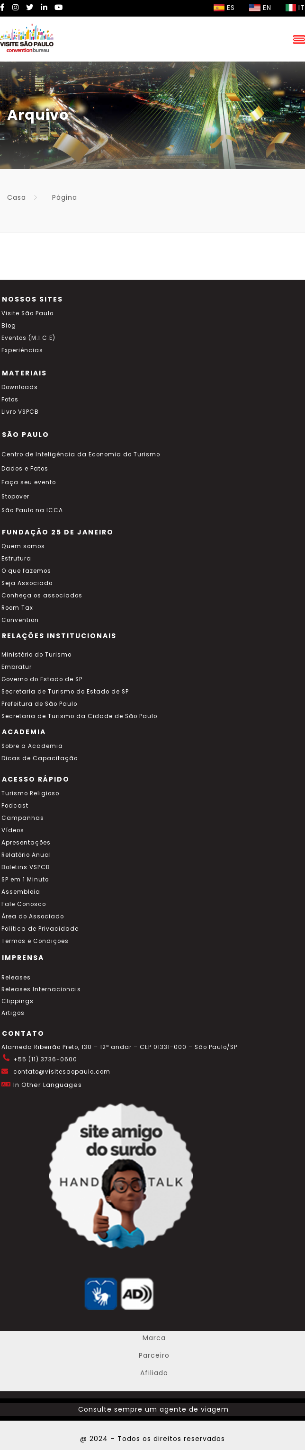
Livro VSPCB (20, 412)
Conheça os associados (41, 595)
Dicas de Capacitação (39, 758)
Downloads (19, 387)
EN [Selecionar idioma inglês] (260, 7)
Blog (8, 325)
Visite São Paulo (27, 313)
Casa (16, 197)
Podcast (14, 806)
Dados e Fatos (24, 468)
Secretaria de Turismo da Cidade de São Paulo (79, 716)
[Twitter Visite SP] (30, 7)
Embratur (16, 667)
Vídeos (12, 830)
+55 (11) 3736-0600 (45, 1059)
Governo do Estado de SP (41, 679)
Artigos (13, 1013)
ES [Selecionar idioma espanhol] (224, 7)
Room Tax (17, 608)
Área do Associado (32, 916)
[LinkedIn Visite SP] (44, 7)
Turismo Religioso (30, 793)
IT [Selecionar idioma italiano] (295, 7)
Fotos (9, 399)
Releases (16, 977)
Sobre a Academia (32, 746)
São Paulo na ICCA (32, 510)
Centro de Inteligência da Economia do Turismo (80, 454)
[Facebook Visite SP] (2, 7)
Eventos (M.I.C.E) (28, 338)
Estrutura (16, 558)
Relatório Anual (26, 855)
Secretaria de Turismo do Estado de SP (65, 691)
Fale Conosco (23, 904)
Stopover (15, 496)
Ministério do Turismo (36, 654)
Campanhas (22, 818)
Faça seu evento (28, 482)
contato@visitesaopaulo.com (61, 1072)
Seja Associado (27, 583)
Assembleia (20, 892)
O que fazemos (26, 571)
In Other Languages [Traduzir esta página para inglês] (47, 1085)
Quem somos (23, 546)
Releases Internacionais (41, 989)
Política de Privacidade (40, 929)
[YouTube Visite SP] (58, 7)
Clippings (17, 1001)
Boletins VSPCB (25, 867)
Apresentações (26, 842)
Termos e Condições (35, 941)
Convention (20, 620)
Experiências (22, 350)
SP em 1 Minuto (25, 879)
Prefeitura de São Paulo (39, 704)
